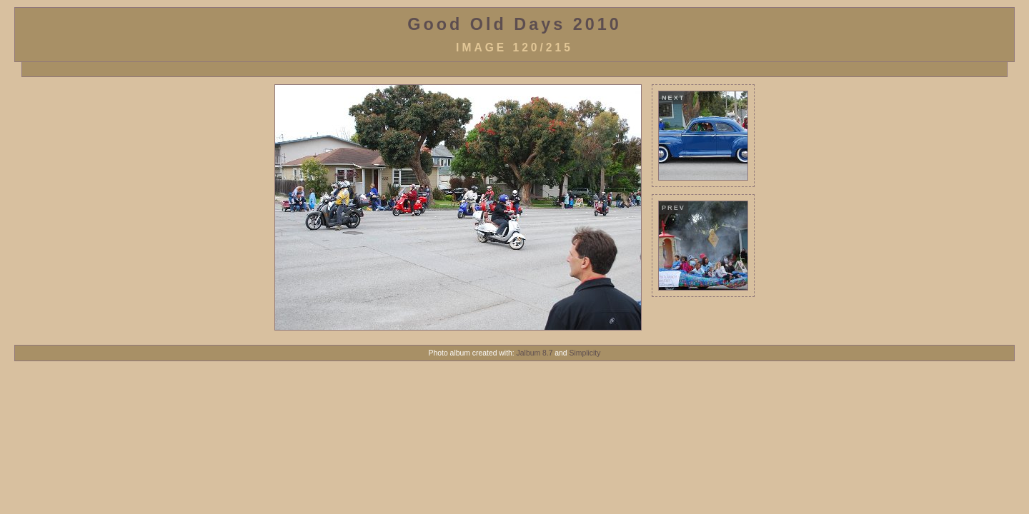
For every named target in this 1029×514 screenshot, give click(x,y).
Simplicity (585, 353)
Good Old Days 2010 (514, 24)
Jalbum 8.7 (535, 353)
